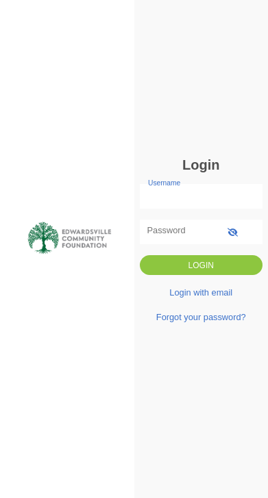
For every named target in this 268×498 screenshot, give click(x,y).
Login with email (200, 292)
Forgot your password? (201, 317)
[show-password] (232, 232)
